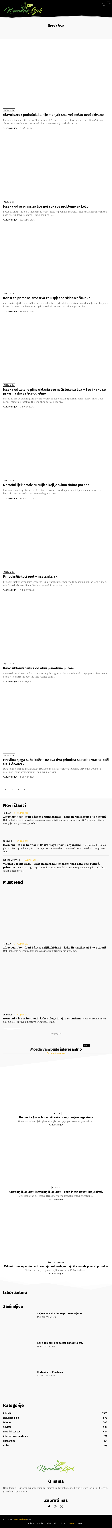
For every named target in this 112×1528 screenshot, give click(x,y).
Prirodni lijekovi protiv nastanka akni (31, 576)
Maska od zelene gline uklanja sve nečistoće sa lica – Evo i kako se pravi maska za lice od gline (54, 391)
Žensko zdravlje (11, 860)
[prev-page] (5, 789)
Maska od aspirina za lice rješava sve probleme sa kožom (47, 206)
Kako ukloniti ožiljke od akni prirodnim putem (38, 668)
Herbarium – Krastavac (50, 1372)
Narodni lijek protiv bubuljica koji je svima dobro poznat (46, 485)
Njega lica (9, 110)
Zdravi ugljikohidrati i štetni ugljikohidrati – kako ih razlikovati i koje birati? (54, 816)
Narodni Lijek (10, 128)
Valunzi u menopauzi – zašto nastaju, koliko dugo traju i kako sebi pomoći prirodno (56, 1266)
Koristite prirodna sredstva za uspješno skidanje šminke (46, 298)
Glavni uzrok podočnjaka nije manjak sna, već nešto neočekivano (53, 115)
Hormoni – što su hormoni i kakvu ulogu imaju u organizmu (42, 844)
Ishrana (7, 813)
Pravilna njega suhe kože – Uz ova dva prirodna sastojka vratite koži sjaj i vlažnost (56, 762)
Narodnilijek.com (20, 1519)
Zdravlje (7, 841)
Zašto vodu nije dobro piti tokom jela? (59, 1313)
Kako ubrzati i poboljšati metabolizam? (60, 1342)
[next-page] (31, 789)
